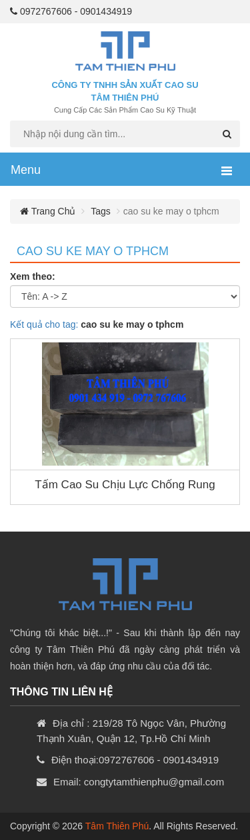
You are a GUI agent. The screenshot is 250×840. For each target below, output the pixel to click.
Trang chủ (47, 211)
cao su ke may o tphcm (93, 251)
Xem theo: (32, 276)
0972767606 (46, 11)
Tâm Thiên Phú (117, 826)
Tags (101, 211)
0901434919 (106, 11)
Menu (26, 170)
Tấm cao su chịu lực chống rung (125, 484)
